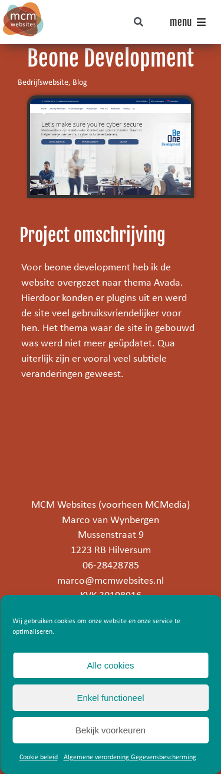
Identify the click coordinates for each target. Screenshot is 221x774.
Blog (79, 82)
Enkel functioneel (110, 698)
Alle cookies (110, 665)
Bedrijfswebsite (43, 82)
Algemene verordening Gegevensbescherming (130, 757)
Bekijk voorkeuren (110, 730)
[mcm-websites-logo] (23, 7)
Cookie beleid (38, 757)
